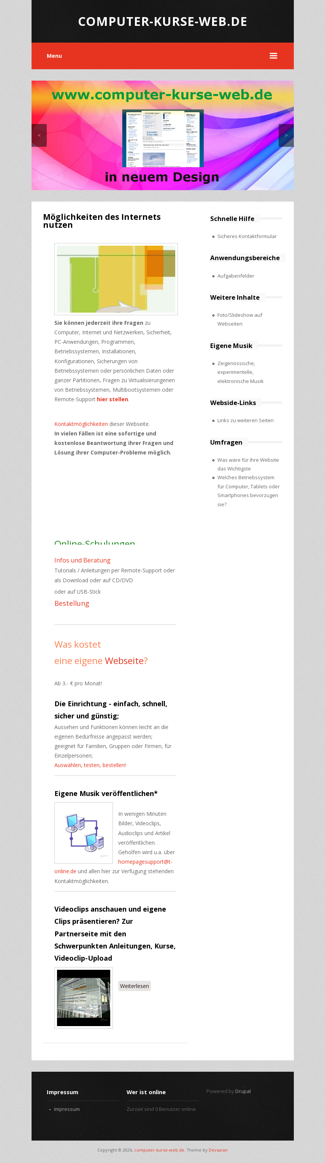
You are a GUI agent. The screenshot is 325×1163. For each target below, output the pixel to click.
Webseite (124, 661)
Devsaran (218, 1150)
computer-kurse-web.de (159, 1150)
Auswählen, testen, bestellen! (90, 765)
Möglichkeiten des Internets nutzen (102, 220)
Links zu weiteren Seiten (245, 420)
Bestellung (71, 603)
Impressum (67, 1109)
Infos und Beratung (82, 560)
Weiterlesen (135, 985)
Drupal (243, 1091)
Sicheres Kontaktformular (247, 236)
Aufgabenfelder (235, 275)
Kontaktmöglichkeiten (81, 423)
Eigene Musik (77, 793)
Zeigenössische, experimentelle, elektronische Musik (240, 372)
